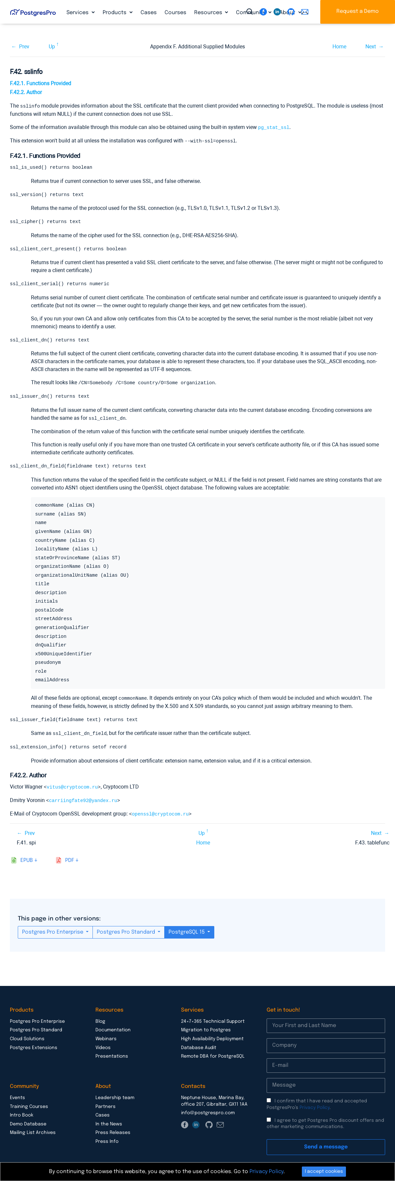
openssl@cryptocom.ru (160, 814)
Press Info (106, 1141)
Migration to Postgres (206, 1030)
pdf (69, 860)
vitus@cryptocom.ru (72, 788)
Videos (103, 1047)
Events (17, 1097)
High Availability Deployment (212, 1039)
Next (370, 46)
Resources (209, 12)
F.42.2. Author (26, 92)
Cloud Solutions (27, 1039)
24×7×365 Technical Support (213, 1021)
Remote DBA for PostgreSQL (213, 1056)
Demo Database (28, 1124)
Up (52, 46)
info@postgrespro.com (208, 1113)
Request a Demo (357, 11)
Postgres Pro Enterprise (53, 932)
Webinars (106, 1039)
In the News (108, 1124)
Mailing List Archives (33, 1132)
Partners (105, 1106)
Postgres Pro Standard (126, 932)
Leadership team (114, 1097)
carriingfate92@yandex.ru (83, 801)
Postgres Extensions (33, 1047)
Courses (175, 12)
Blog (100, 1021)
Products (115, 12)
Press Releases (112, 1132)
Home (339, 46)
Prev (24, 46)
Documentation (113, 1030)
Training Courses (29, 1106)
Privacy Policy (314, 1107)
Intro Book (21, 1115)
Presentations (111, 1056)
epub (26, 860)
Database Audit (198, 1047)
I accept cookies (324, 1171)
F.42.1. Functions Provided (40, 83)
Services (78, 12)
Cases (149, 12)
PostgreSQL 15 (187, 932)
